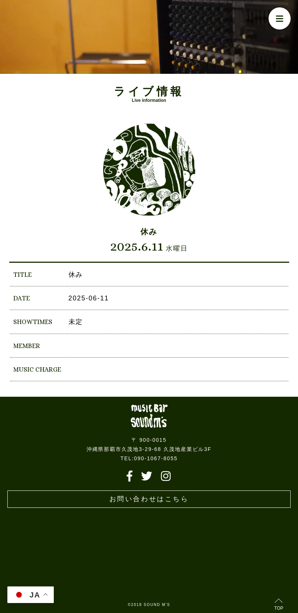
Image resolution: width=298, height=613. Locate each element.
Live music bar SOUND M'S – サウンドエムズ (149, 416)
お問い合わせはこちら (149, 499)
